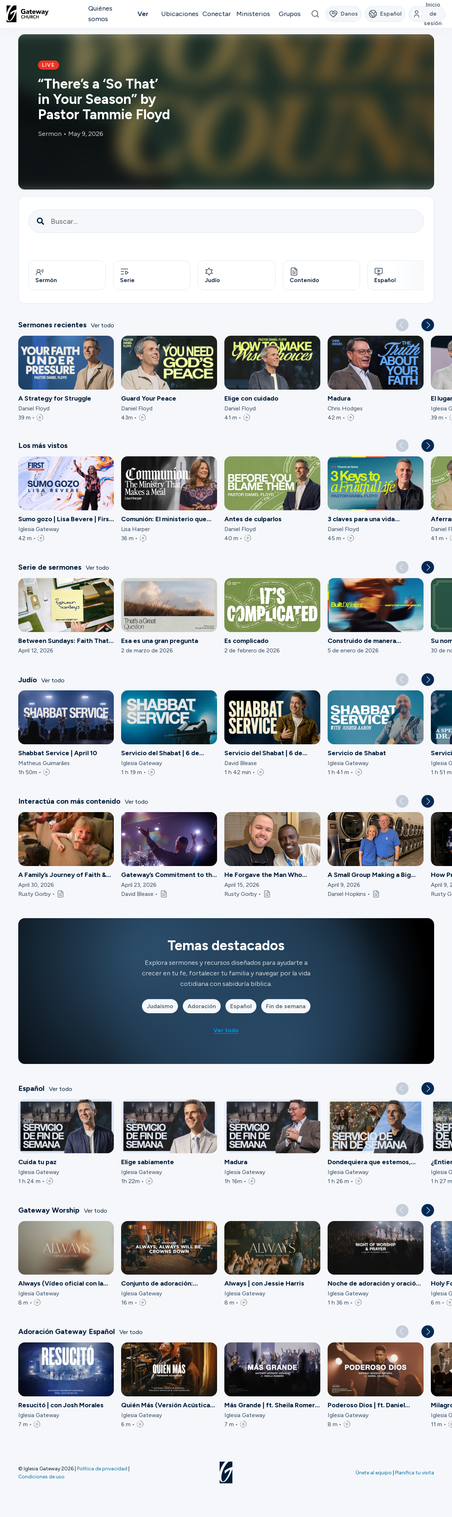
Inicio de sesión (426, 14)
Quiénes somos (100, 13)
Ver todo (102, 326)
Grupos (290, 14)
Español (385, 275)
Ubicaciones (179, 14)
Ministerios (253, 14)
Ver (143, 14)
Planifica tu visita (414, 1472)
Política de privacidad (102, 1468)
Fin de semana (286, 1007)
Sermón (46, 275)
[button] (427, 326)
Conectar (216, 14)
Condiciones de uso (41, 1476)
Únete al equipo (374, 1472)
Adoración (202, 1007)
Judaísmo (160, 1007)
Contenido (304, 275)
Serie (127, 275)
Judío (212, 275)
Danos (343, 14)
